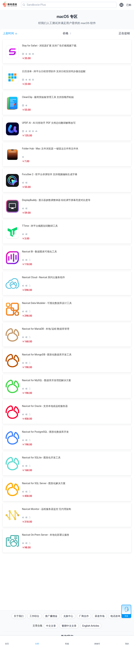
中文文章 (51, 625)
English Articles (90, 625)
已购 (128, 4)
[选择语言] (121, 5)
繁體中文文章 (69, 625)
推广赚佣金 (51, 616)
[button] (67, 51)
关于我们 (19, 616)
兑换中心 (68, 616)
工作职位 (34, 616)
